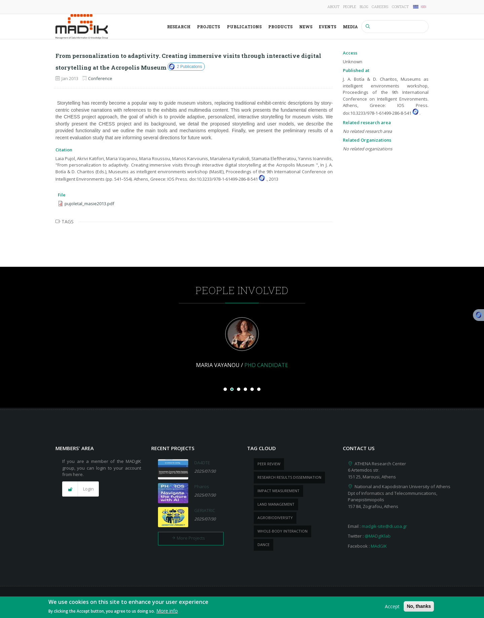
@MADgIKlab (378, 536)
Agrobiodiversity (275, 517)
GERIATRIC (204, 510)
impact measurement (278, 490)
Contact (400, 6)
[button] (80, 489)
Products (280, 26)
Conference (100, 78)
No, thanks (419, 606)
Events (327, 26)
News (306, 26)
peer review (268, 463)
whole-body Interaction (282, 531)
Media (350, 26)
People (349, 6)
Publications (244, 26)
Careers (380, 6)
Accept (392, 606)
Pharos (201, 486)
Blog (364, 6)
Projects (208, 26)
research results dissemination (289, 477)
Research (179, 26)
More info (167, 611)
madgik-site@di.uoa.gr (384, 526)
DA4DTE (202, 463)
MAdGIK (379, 546)
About (333, 6)
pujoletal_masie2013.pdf (89, 204)
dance (263, 544)
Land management (275, 504)
